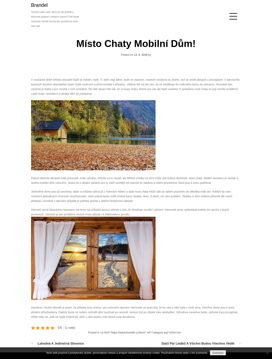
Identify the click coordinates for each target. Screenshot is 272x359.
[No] (267, 353)
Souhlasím (218, 353)
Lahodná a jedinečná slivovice (61, 343)
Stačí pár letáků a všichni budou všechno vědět (198, 343)
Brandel (39, 5)
